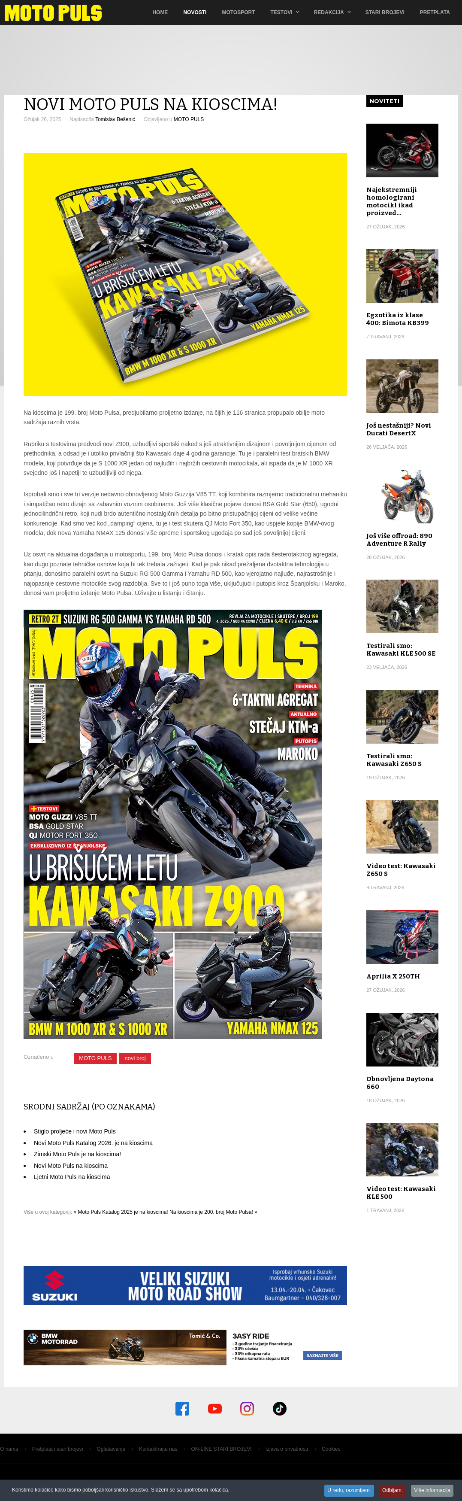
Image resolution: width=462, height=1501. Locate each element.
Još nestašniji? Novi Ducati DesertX (398, 429)
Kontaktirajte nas (158, 1449)
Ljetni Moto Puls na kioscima (72, 1176)
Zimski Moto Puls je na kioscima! (77, 1154)
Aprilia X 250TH (393, 976)
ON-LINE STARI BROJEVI (221, 1449)
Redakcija (329, 12)
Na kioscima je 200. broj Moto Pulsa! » (213, 1212)
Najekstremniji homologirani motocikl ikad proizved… (391, 201)
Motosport (238, 12)
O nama (9, 1449)
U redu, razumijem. (346, 1491)
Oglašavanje (111, 1449)
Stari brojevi (385, 12)
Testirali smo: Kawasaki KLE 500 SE (400, 649)
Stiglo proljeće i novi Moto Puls (75, 1131)
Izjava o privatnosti (287, 1449)
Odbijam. (390, 1491)
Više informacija (432, 1491)
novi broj (134, 1058)
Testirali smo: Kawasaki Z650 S (394, 760)
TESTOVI (282, 12)
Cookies (331, 1449)
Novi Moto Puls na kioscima (71, 1165)
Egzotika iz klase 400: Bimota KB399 (397, 319)
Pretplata (435, 12)
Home (160, 12)
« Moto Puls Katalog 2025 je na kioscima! (121, 1212)
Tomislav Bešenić (115, 119)
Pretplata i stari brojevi (57, 1449)
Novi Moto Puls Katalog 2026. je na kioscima (93, 1142)
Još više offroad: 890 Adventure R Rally (399, 539)
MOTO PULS (189, 119)
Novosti (194, 12)
